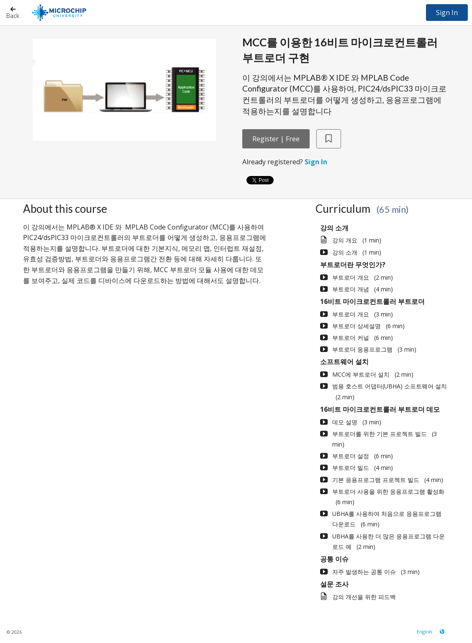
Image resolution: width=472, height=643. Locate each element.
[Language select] (424, 631)
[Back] (12, 12)
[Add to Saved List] (328, 139)
